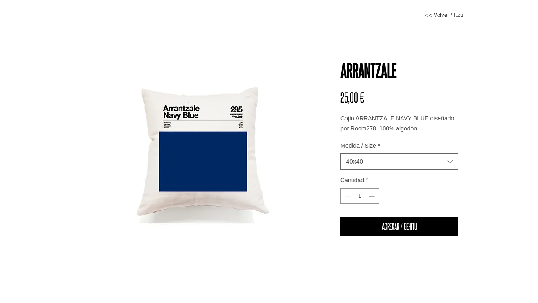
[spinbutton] (359, 196)
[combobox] (399, 161)
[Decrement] (347, 196)
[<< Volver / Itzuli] (445, 14)
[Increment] (372, 196)
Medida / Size (360, 145)
